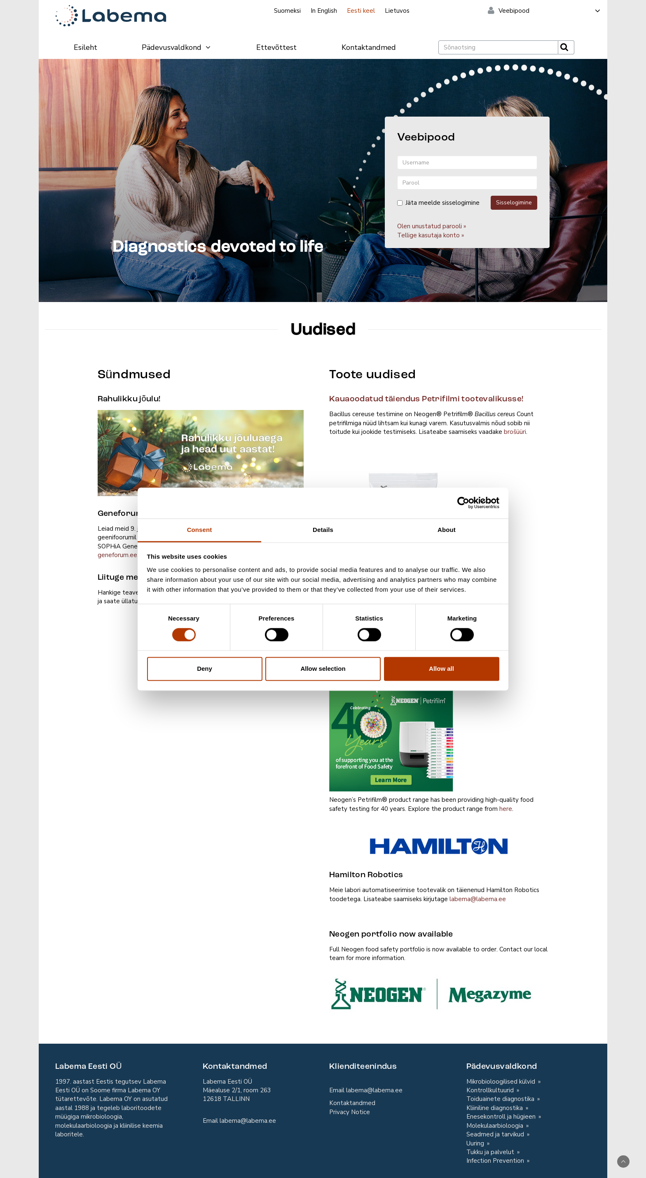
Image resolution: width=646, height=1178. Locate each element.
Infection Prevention (496, 1161)
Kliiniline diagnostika (495, 1108)
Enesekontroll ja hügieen (501, 1116)
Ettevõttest (276, 47)
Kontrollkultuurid (490, 1090)
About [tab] (447, 529)
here (505, 809)
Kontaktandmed (369, 47)
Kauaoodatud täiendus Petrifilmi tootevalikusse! (426, 399)
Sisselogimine (514, 202)
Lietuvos (397, 11)
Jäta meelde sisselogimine (438, 203)
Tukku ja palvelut (491, 1152)
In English (324, 11)
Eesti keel (361, 11)
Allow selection (322, 668)
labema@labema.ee (477, 899)
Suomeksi (287, 11)
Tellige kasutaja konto (428, 235)
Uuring (476, 1143)
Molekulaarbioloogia (495, 1126)
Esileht (85, 47)
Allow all (441, 668)
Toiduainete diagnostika (501, 1099)
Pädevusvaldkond (176, 47)
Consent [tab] (199, 529)
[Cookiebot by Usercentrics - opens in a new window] (463, 502)
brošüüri (515, 432)
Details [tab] (323, 529)
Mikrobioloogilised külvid (501, 1081)
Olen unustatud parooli (429, 226)
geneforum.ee (117, 555)
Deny (204, 668)
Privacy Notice (349, 1112)
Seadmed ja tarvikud (496, 1134)
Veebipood (550, 11)
